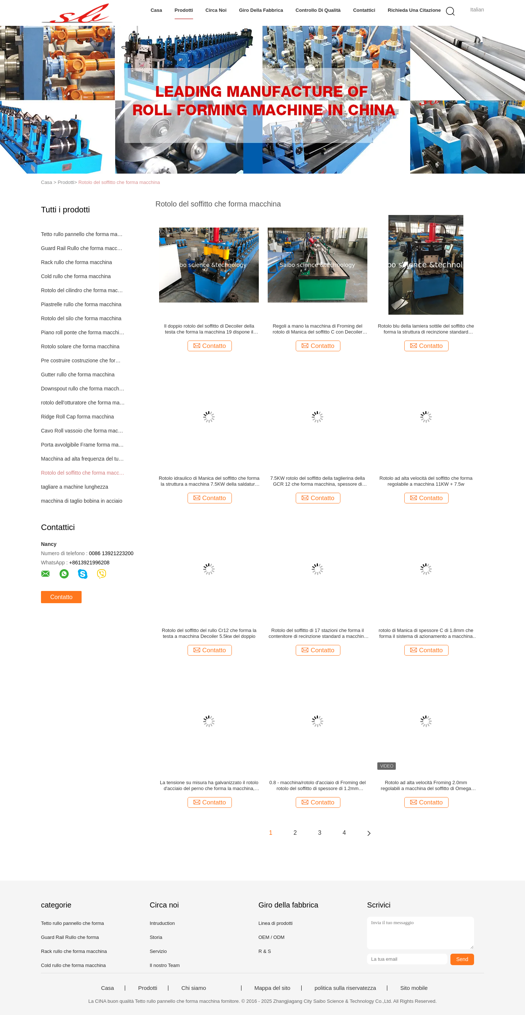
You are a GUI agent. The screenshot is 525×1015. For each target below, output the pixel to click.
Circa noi (216, 10)
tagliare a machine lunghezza (74, 487)
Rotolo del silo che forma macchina (81, 318)
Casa (156, 10)
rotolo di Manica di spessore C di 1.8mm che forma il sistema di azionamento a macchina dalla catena (425, 633)
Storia (156, 937)
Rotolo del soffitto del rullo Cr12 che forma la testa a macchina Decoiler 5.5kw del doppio (209, 633)
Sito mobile (414, 988)
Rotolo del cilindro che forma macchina (83, 290)
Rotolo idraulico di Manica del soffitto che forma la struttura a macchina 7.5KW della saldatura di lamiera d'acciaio (209, 481)
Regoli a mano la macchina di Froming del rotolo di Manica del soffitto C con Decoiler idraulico (317, 329)
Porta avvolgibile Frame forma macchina (83, 445)
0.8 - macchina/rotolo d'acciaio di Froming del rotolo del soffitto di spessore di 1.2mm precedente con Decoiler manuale (317, 786)
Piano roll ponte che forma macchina (83, 332)
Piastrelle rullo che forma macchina (81, 304)
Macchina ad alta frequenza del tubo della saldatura (83, 459)
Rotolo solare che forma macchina (80, 346)
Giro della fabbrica (261, 10)
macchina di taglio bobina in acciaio (81, 501)
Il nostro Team (164, 965)
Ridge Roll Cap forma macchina (77, 417)
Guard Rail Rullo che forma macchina (83, 248)
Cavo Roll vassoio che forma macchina (83, 431)
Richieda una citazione (414, 10)
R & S (264, 951)
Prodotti (184, 10)
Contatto (61, 597)
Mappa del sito (272, 988)
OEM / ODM (271, 937)
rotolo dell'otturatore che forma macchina (83, 403)
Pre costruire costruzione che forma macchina (83, 360)
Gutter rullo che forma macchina (77, 374)
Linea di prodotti (275, 923)
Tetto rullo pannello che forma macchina (83, 234)
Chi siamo (193, 988)
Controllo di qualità (318, 10)
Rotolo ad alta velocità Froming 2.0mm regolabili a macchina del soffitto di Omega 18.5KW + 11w (426, 786)
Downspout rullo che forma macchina (83, 389)
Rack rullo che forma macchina (76, 262)
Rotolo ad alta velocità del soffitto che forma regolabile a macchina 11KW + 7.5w (426, 481)
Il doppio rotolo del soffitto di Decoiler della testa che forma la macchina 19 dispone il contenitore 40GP (209, 329)
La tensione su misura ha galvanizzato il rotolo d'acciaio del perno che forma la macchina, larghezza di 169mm (209, 786)
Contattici (364, 10)
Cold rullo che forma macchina (76, 276)
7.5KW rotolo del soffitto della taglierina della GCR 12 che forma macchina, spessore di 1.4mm (317, 481)
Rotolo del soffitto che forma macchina (119, 182)
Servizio (158, 951)
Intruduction (162, 923)
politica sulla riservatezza (345, 988)
